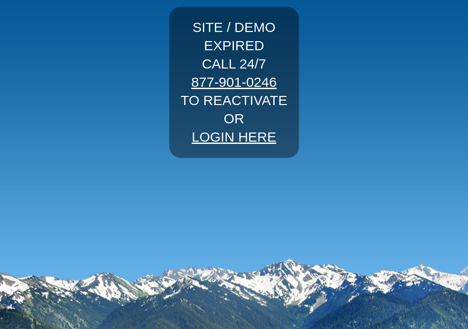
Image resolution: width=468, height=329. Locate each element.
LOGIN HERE (233, 136)
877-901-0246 (234, 82)
